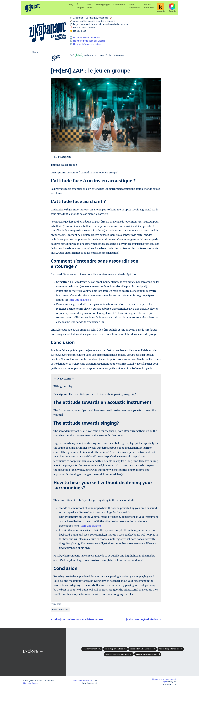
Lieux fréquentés (134, 6)
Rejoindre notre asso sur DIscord (89, 41)
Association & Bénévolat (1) (148, 654)
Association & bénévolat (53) (143, 649)
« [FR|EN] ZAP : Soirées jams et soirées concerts (77, 619)
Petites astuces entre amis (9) (118, 654)
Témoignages (103, 4)
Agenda (161, 7)
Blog (71, 4)
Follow (79, 55)
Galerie (172, 7)
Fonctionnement (60, 609)
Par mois (89, 6)
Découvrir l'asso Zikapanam (86, 37)
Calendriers (119, 4)
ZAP (72, 55)
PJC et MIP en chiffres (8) (115, 649)
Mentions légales (30, 683)
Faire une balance (78, 299)
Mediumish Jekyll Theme (83, 680)
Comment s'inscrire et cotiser (87, 44)
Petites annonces (149, 6)
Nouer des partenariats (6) (171, 649)
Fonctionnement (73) (92, 649)
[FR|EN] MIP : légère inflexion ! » (143, 619)
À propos (80, 6)
